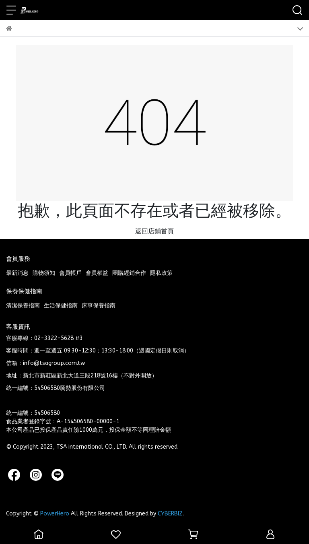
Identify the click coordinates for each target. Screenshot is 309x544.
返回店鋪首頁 (154, 231)
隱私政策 (161, 273)
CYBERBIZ (170, 513)
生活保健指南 (61, 305)
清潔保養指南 (23, 305)
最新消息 (17, 273)
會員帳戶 (70, 273)
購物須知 (44, 273)
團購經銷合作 (129, 273)
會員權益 (97, 273)
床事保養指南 (98, 305)
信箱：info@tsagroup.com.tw (45, 363)
